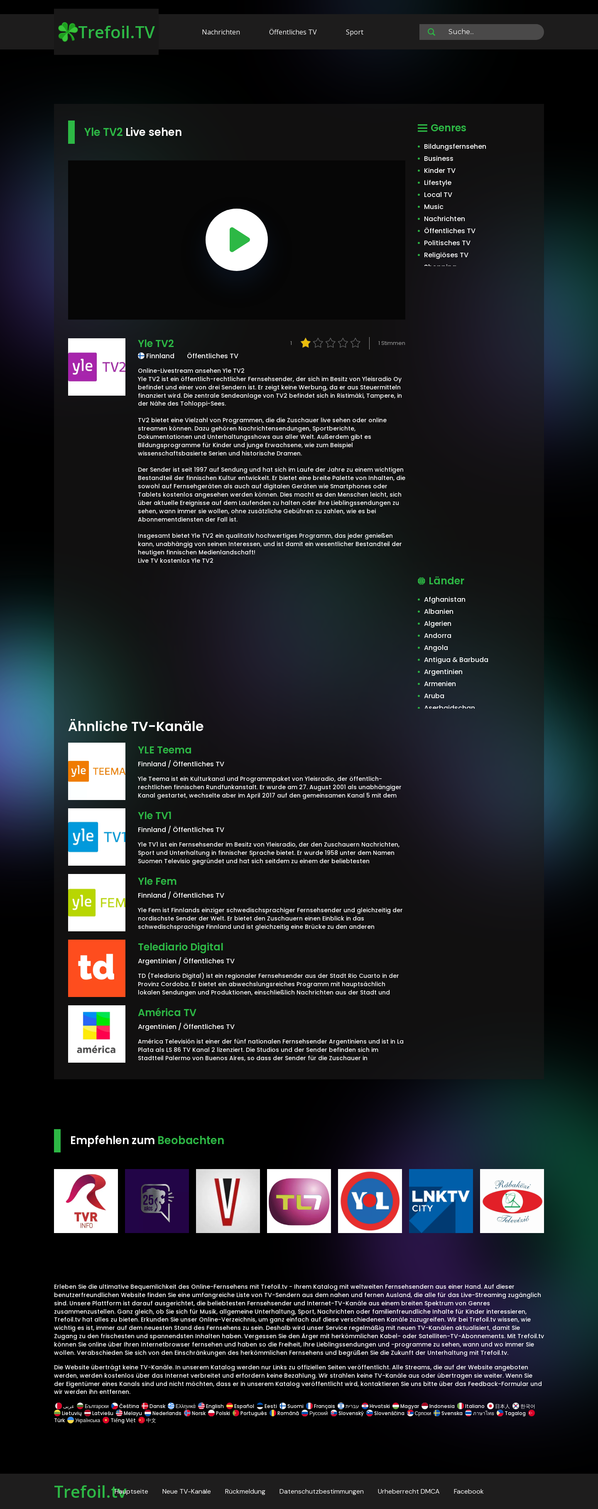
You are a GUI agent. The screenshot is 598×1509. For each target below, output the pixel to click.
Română (284, 1413)
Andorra (437, 635)
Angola (436, 647)
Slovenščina (385, 1413)
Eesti (266, 1406)
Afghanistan (445, 599)
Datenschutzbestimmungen (321, 1491)
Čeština (125, 1406)
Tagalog (511, 1413)
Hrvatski (375, 1406)
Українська (83, 1420)
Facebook (469, 1491)
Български (93, 1406)
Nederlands (163, 1413)
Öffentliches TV (293, 32)
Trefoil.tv (90, 1491)
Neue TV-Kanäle (186, 1491)
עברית (348, 1406)
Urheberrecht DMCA (409, 1491)
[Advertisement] (299, 78)
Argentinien (443, 672)
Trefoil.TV (106, 31)
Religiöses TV (446, 255)
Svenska (448, 1413)
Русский (314, 1413)
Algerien (437, 623)
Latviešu (99, 1413)
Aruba (434, 696)
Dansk (153, 1406)
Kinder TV (440, 170)
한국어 (524, 1406)
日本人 (498, 1406)
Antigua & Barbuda (456, 660)
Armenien (440, 684)
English (211, 1406)
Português (249, 1413)
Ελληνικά (182, 1406)
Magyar (405, 1406)
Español (240, 1406)
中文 (146, 1420)
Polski (219, 1413)
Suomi (291, 1406)
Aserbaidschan (449, 708)
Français (320, 1406)
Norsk (195, 1413)
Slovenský (347, 1413)
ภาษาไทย (479, 1413)
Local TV (438, 194)
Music (434, 207)
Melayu (129, 1413)
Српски (419, 1413)
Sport (354, 32)
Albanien (438, 611)
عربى (65, 1406)
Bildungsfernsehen (455, 146)
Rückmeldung (245, 1491)
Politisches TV (447, 243)
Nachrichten (221, 32)
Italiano (471, 1406)
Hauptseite (131, 1491)
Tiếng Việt (119, 1420)
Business (438, 158)
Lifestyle (437, 182)
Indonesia (438, 1406)
